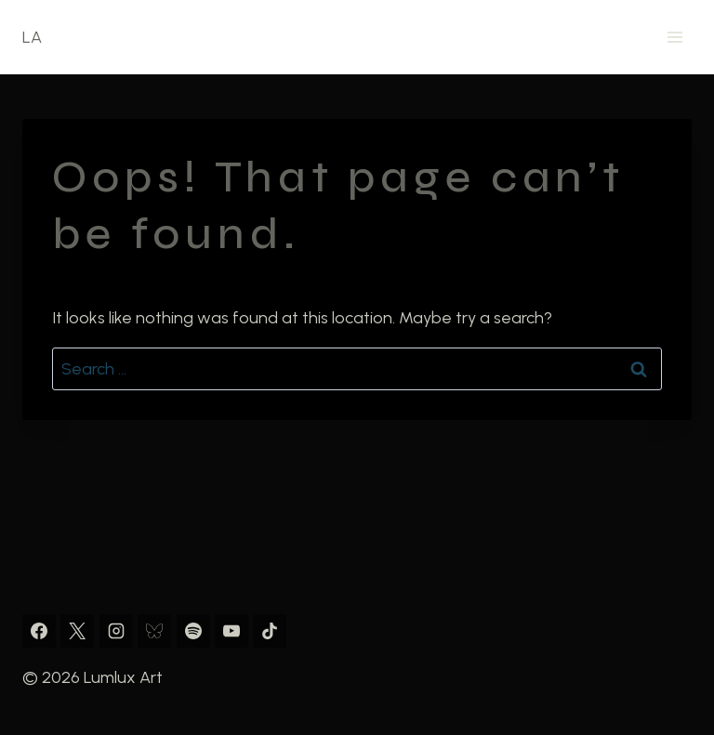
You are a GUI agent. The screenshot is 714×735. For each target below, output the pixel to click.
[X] (77, 631)
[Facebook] (39, 631)
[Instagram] (116, 631)
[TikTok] (269, 631)
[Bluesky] (154, 631)
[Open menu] (674, 36)
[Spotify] (193, 631)
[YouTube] (231, 631)
